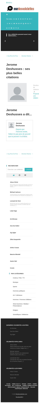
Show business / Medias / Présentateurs (18, 387)
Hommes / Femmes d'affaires (22, 299)
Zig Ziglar (13, 232)
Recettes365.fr (19, 397)
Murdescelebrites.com (21, 394)
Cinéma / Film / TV (19, 278)
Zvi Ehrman (13, 219)
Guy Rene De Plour (12, 56)
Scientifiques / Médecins (20, 314)
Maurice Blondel (15, 254)
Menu (9, 2)
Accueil (8, 383)
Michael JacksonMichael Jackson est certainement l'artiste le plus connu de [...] (19, 353)
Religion (15, 310)
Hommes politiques (19, 291)
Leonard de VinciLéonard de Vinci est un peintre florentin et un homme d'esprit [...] (21, 359)
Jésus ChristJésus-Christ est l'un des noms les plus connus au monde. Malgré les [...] (20, 346)
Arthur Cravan (14, 247)
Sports (15, 286)
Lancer (28, 169)
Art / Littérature (17, 295)
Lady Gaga (13, 211)
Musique (15, 282)
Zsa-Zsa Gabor (14, 226)
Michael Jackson (15, 192)
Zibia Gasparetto (15, 239)
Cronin (12, 268)
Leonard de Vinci (15, 201)
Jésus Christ (14, 182)
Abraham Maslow (26, 56)
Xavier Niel (13, 261)
